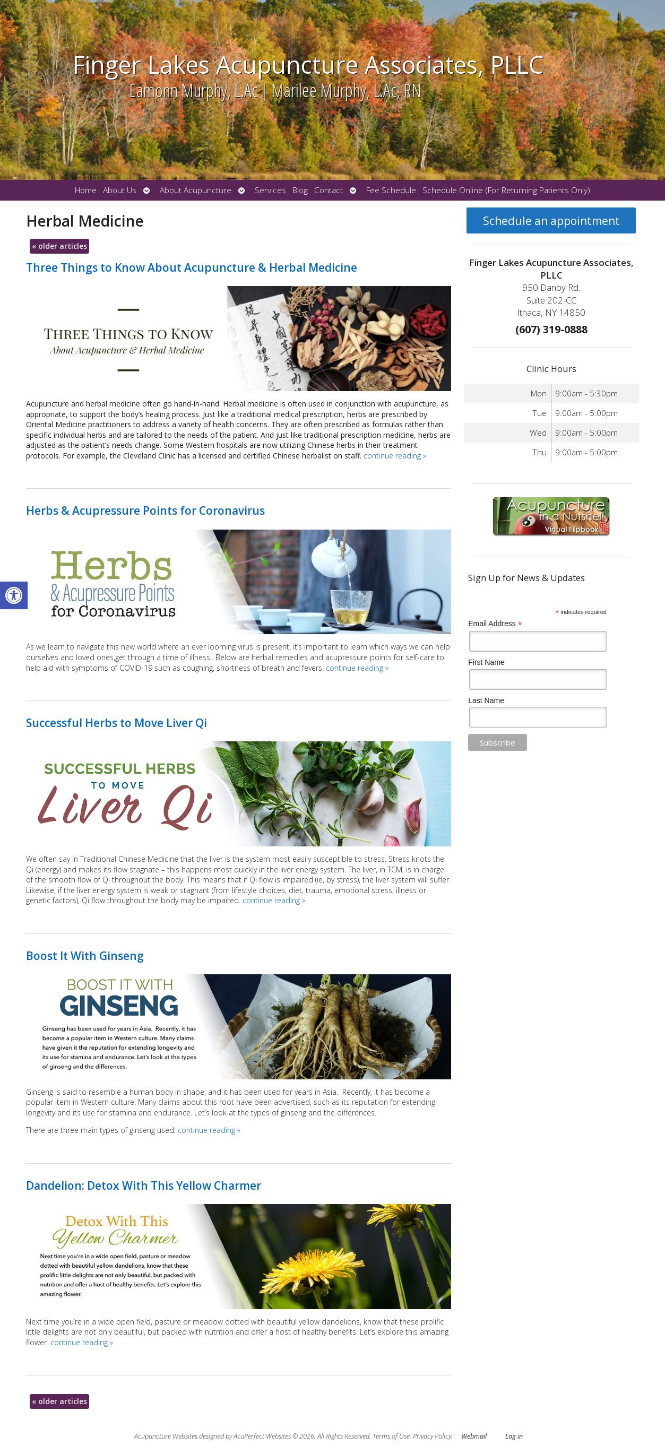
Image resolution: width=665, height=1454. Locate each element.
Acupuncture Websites (165, 1436)
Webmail (474, 1436)
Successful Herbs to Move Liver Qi (116, 722)
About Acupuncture (195, 190)
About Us (119, 190)
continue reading (395, 456)
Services (270, 190)
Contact (328, 190)
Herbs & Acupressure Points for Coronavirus (145, 510)
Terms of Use (391, 1436)
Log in (514, 1436)
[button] (14, 595)
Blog (300, 190)
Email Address (495, 624)
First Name (486, 662)
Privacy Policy (432, 1436)
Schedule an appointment (551, 220)
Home (86, 190)
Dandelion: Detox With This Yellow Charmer (143, 1185)
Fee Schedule (391, 190)
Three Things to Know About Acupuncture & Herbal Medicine (191, 267)
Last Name (486, 700)
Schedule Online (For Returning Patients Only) (506, 190)
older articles (59, 246)
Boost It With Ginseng (85, 955)
